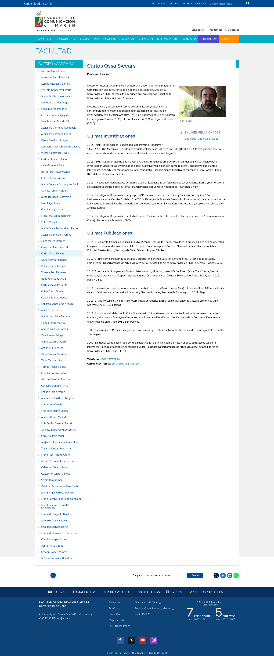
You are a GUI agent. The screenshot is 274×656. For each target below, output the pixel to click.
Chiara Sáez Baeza (52, 291)
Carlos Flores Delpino (54, 159)
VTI (132, 652)
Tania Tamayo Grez (52, 360)
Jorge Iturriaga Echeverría (56, 197)
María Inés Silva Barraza (55, 316)
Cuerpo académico (56, 64)
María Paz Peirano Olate (55, 454)
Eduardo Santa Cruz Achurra (57, 303)
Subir (53, 574)
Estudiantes (198, 29)
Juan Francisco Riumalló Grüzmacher (55, 506)
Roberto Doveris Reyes (54, 520)
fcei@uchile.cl (64, 618)
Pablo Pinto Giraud (52, 545)
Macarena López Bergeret (56, 215)
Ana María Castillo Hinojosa (57, 398)
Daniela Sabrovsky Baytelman (58, 429)
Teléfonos (115, 608)
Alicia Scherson (50, 310)
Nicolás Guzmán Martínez (56, 379)
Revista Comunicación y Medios (153, 608)
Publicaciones (117, 592)
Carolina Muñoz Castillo (55, 247)
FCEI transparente (119, 626)
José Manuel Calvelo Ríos (56, 121)
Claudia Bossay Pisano (54, 373)
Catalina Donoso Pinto (54, 385)
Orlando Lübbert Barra (54, 467)
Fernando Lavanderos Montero (59, 533)
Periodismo (208, 39)
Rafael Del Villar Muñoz (55, 171)
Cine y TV (229, 39)
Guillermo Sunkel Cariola (55, 473)
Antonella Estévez (52, 347)
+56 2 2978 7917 (47, 618)
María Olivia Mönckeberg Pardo (59, 228)
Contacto (114, 602)
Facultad (43, 39)
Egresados (233, 29)
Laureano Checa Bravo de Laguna (60, 146)
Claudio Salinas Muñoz (54, 297)
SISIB (126, 652)
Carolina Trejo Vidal (52, 436)
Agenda (174, 592)
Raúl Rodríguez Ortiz (53, 278)
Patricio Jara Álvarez (53, 392)
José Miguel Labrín (52, 203)
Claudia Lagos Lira (52, 209)
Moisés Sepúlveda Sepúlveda (58, 461)
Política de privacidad (156, 652)
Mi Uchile (187, 3)
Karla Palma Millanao (54, 259)
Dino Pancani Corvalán (54, 354)
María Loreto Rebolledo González (61, 498)
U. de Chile (140, 652)
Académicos (216, 29)
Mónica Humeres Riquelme (57, 558)
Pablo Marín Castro (52, 222)
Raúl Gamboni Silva (52, 165)
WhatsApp (236, 575)
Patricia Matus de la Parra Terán (60, 486)
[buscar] (225, 4)
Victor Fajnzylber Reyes (55, 152)
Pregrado (61, 39)
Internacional (167, 39)
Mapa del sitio (117, 620)
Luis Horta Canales (52, 404)
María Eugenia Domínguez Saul (59, 184)
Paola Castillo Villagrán (55, 140)
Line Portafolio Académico (199, 138)
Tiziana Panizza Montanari (56, 448)
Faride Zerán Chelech (53, 341)
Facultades (157, 3)
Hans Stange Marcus (53, 322)
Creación (126, 39)
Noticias (57, 592)
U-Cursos (174, 3)
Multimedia (84, 592)
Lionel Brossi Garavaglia (55, 102)
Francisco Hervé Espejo (54, 410)
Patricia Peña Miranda (53, 266)
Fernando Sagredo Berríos (56, 514)
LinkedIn (229, 575)
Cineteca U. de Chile (146, 602)
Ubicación (114, 614)
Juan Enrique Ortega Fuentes (58, 492)
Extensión (145, 39)
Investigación (105, 39)
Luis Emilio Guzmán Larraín (57, 423)
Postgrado (82, 39)
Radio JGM (141, 614)
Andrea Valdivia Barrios (54, 329)
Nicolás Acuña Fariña (53, 71)
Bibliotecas (200, 3)
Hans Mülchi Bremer (53, 241)
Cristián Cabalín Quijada (55, 115)
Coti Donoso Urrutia (53, 178)
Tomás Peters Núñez (53, 366)
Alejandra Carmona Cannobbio (58, 127)
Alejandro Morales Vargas (56, 234)
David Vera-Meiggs (52, 335)
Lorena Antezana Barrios (55, 83)
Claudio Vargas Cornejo (54, 539)
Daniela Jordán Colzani (54, 190)
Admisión (190, 39)
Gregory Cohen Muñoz (54, 552)
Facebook (223, 575)
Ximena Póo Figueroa (53, 272)
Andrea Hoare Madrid (53, 417)
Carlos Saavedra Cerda (54, 285)
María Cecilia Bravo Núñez (56, 96)
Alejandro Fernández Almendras (59, 442)
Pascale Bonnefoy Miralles (57, 90)
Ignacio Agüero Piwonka (55, 77)
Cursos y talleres (206, 592)
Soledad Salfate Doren (54, 526)
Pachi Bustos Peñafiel (54, 108)
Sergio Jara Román (52, 480)
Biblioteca (149, 592)
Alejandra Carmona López (56, 134)
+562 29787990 (110, 359)
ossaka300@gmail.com (125, 363)
